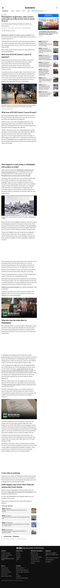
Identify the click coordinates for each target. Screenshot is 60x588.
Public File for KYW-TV (51, 553)
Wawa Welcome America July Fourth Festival (20, 492)
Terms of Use (4, 574)
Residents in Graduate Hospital (10, 287)
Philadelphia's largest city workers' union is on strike (15, 35)
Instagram (18, 557)
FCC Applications (50, 559)
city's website (32, 226)
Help (17, 574)
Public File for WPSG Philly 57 (52, 555)
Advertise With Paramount (22, 570)
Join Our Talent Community (22, 572)
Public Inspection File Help (52, 557)
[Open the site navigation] (11, 7)
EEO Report (48, 561)
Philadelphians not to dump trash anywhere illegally (15, 175)
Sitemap (33, 563)
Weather (18, 11)
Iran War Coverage (5, 553)
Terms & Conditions (35, 561)
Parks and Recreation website (12, 384)
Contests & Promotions (36, 557)
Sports (24, 11)
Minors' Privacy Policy (6, 576)
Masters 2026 (4, 557)
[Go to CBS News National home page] (30, 8)
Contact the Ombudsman (22, 578)
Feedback (18, 576)
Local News (4, 14)
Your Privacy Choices (6, 572)
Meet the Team (34, 553)
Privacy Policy (4, 568)
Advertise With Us (35, 559)
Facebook (18, 555)
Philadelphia (5, 11)
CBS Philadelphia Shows (38, 11)
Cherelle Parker (8, 536)
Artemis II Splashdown (6, 555)
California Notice (5, 570)
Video (28, 11)
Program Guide (34, 555)
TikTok (17, 559)
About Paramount (20, 568)
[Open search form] (56, 8)
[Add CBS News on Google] (8, 30)
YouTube (18, 553)
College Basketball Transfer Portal (7, 559)
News (13, 11)
